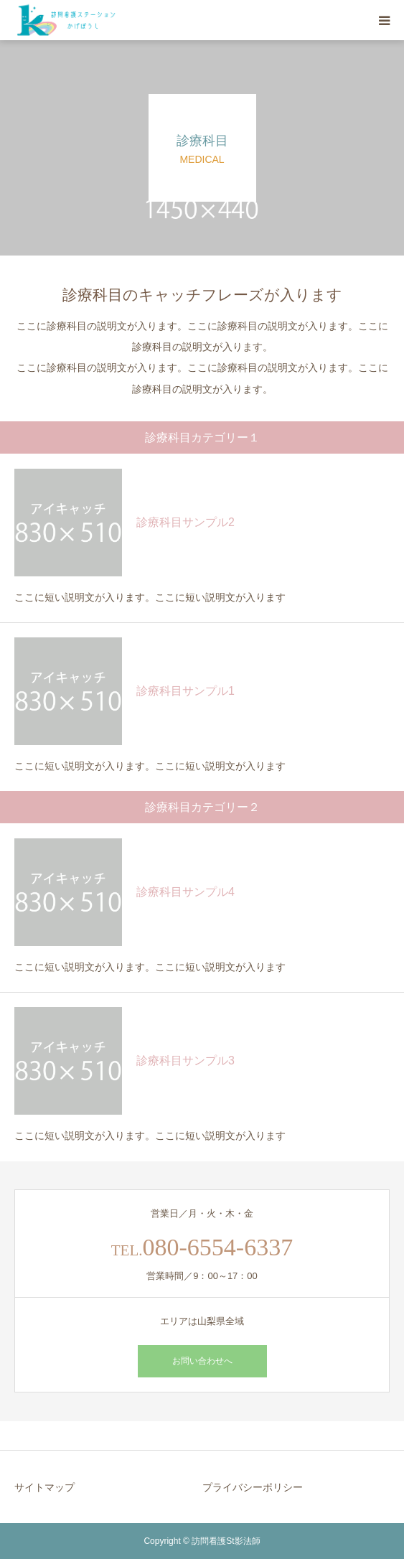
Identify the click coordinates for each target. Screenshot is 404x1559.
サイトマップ (44, 1487)
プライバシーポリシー (252, 1487)
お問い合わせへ (202, 1361)
